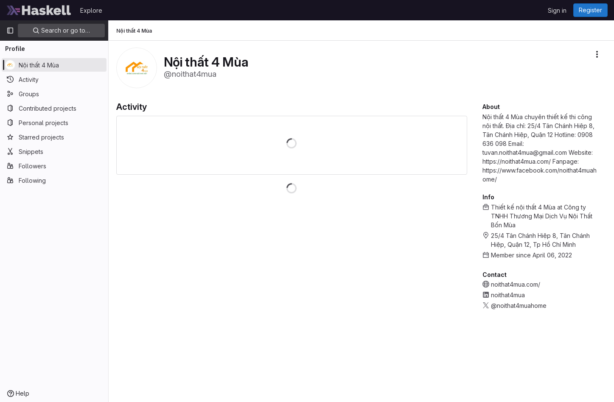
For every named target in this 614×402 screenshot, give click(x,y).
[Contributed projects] (54, 108)
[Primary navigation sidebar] (10, 30)
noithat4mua (508, 295)
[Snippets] (54, 151)
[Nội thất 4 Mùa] (54, 65)
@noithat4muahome (519, 305)
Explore (91, 10)
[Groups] (54, 93)
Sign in (557, 10)
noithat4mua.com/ (515, 284)
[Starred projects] (54, 137)
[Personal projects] (54, 122)
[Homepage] (39, 10)
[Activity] (54, 79)
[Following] (54, 180)
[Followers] (54, 166)
